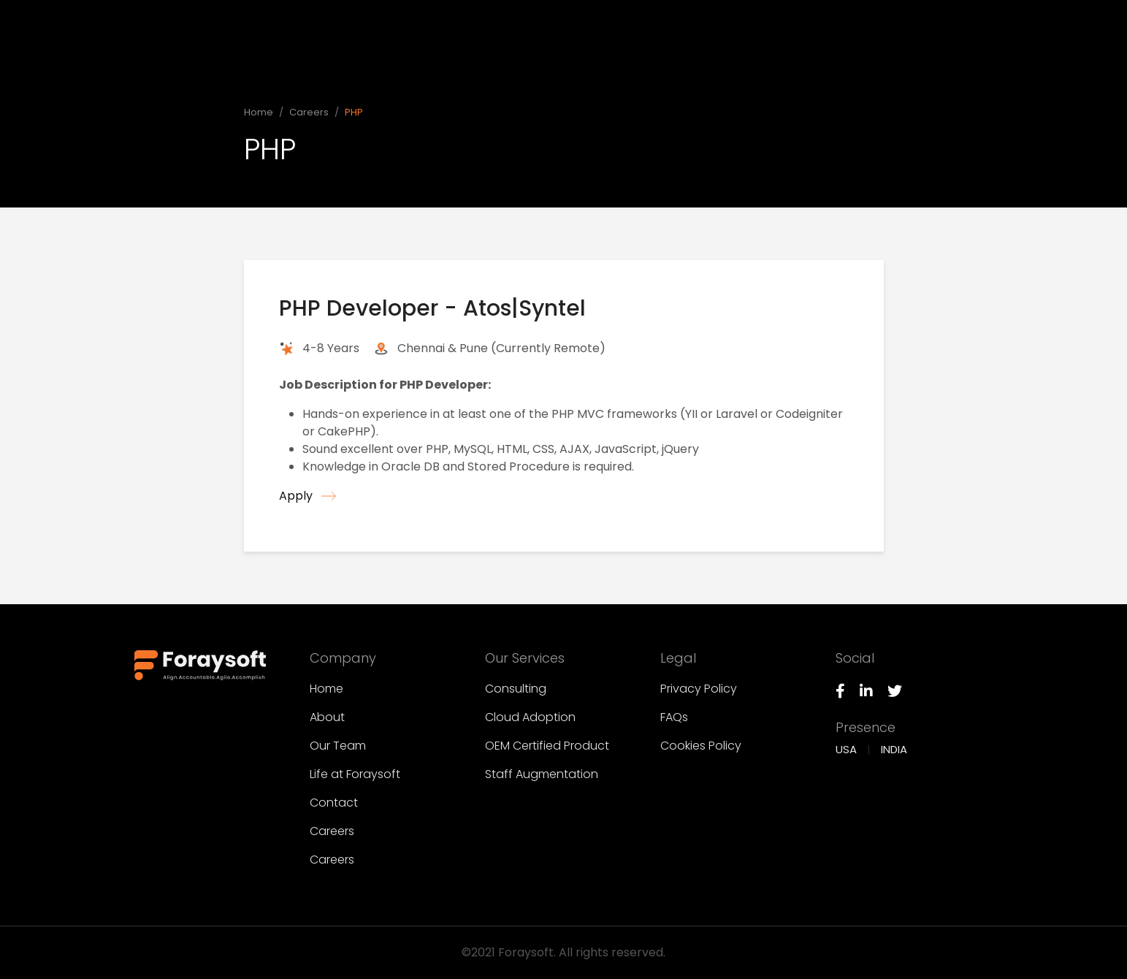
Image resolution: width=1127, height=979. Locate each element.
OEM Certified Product (547, 745)
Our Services (796, 14)
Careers (309, 112)
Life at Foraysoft (355, 774)
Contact (334, 802)
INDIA (894, 749)
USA (846, 749)
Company (705, 17)
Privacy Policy (698, 688)
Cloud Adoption (530, 717)
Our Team (338, 745)
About (327, 717)
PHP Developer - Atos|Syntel (432, 308)
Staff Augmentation (541, 774)
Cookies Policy (700, 745)
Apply (307, 495)
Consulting (515, 688)
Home (633, 21)
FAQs (674, 717)
